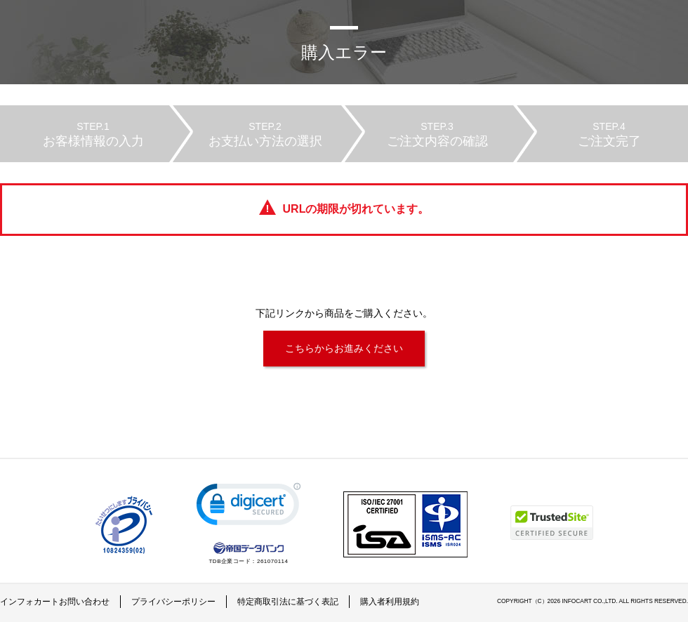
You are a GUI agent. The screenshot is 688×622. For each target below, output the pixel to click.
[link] (248, 507)
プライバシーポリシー (173, 602)
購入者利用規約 (389, 602)
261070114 (273, 561)
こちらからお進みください (344, 348)
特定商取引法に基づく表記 (287, 602)
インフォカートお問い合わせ (55, 602)
